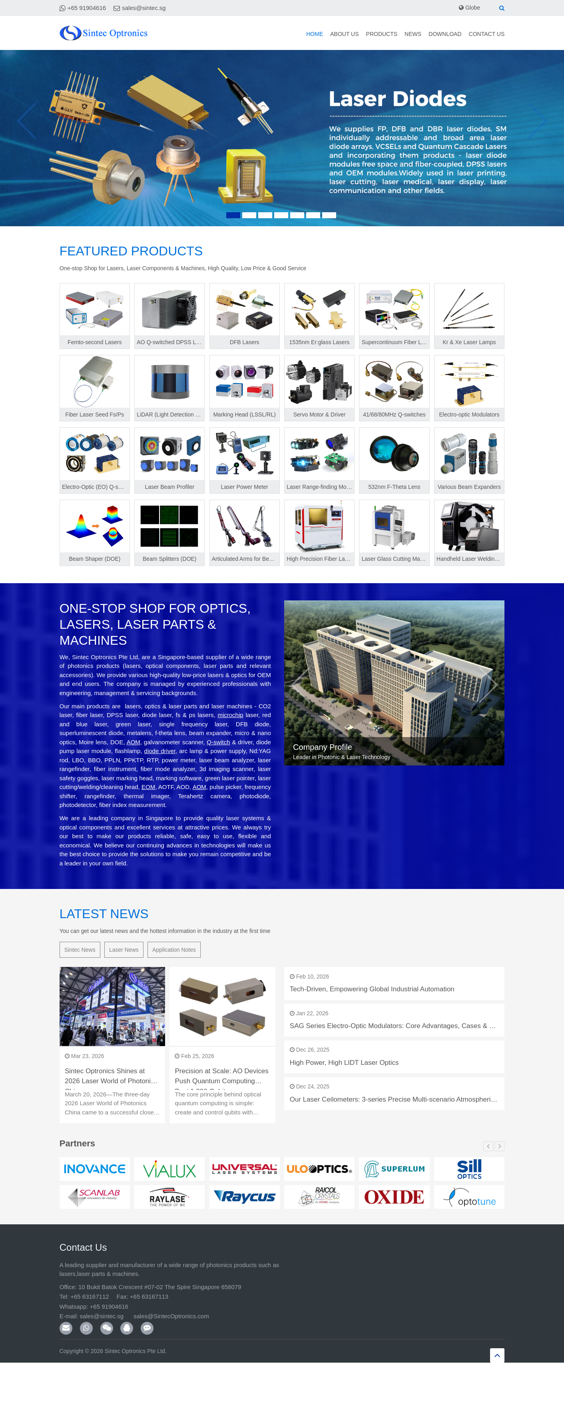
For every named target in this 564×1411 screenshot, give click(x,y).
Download (421, 33)
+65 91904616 (87, 7)
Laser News (124, 950)
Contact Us (478, 33)
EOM (148, 786)
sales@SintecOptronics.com (167, 1316)
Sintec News (80, 950)
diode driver (159, 750)
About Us (277, 33)
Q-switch (218, 742)
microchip (230, 714)
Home (239, 33)
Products (330, 33)
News (375, 33)
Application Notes (174, 950)
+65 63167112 (89, 1296)
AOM (133, 742)
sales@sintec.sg (143, 7)
